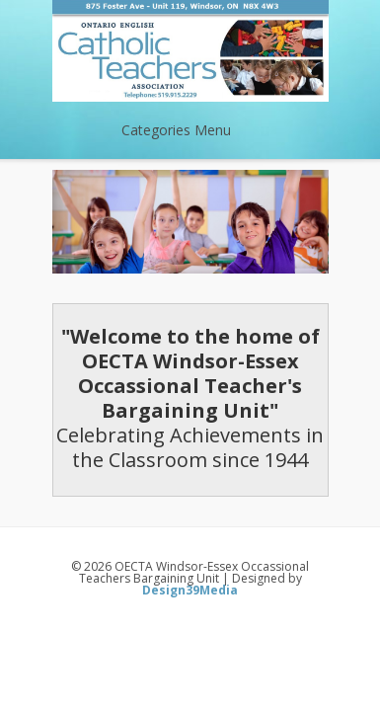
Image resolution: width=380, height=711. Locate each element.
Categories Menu (189, 129)
